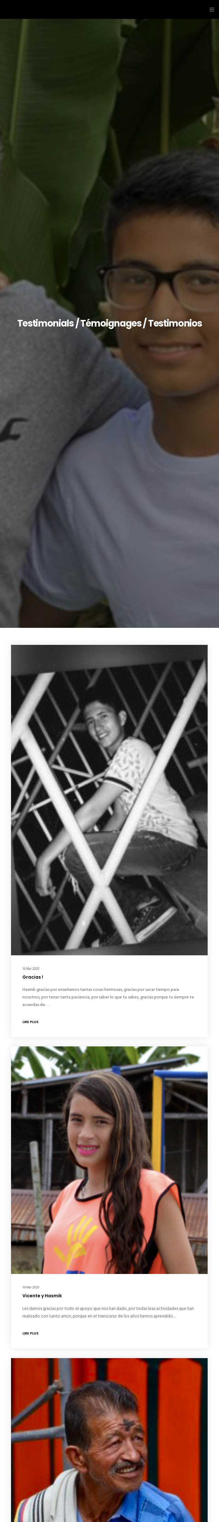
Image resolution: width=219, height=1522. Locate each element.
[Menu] (210, 9)
